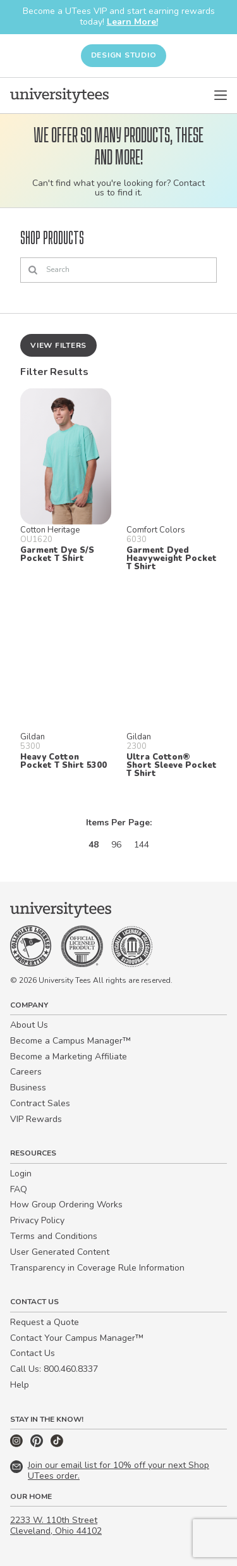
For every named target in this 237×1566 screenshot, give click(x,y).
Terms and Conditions (53, 1236)
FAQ (18, 1189)
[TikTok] (57, 1444)
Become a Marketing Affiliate (68, 1057)
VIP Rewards (36, 1119)
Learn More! (132, 22)
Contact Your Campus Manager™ (76, 1338)
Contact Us (32, 1353)
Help (19, 1385)
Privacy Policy (37, 1220)
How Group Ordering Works (66, 1205)
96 (116, 845)
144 (141, 845)
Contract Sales (40, 1103)
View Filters (58, 345)
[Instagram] (17, 1444)
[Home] (59, 95)
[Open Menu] (220, 95)
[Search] (118, 270)
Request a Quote (44, 1322)
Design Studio (124, 55)
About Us (29, 1025)
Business (28, 1088)
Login (21, 1174)
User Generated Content (59, 1252)
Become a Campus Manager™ (70, 1041)
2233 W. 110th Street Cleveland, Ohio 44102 (56, 1525)
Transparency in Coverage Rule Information (97, 1268)
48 (93, 845)
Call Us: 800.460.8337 (54, 1369)
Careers (26, 1072)
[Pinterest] (38, 1444)
